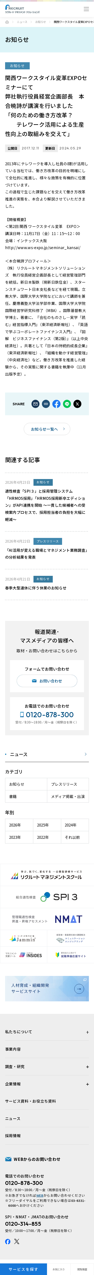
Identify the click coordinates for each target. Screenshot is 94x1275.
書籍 (13, 796)
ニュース (22, 22)
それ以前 (72, 837)
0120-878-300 (24, 1182)
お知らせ (40, 22)
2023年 (15, 837)
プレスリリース (64, 784)
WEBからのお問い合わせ (37, 1159)
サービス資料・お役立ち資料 (30, 1101)
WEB (39, 1195)
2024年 (70, 825)
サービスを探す (24, 1269)
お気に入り (59, 1269)
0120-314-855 (23, 1223)
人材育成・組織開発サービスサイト (46, 988)
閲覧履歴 (82, 1269)
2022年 (43, 837)
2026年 (15, 825)
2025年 (43, 825)
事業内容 (13, 1049)
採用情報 (13, 1135)
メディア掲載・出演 (68, 796)
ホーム (7, 22)
